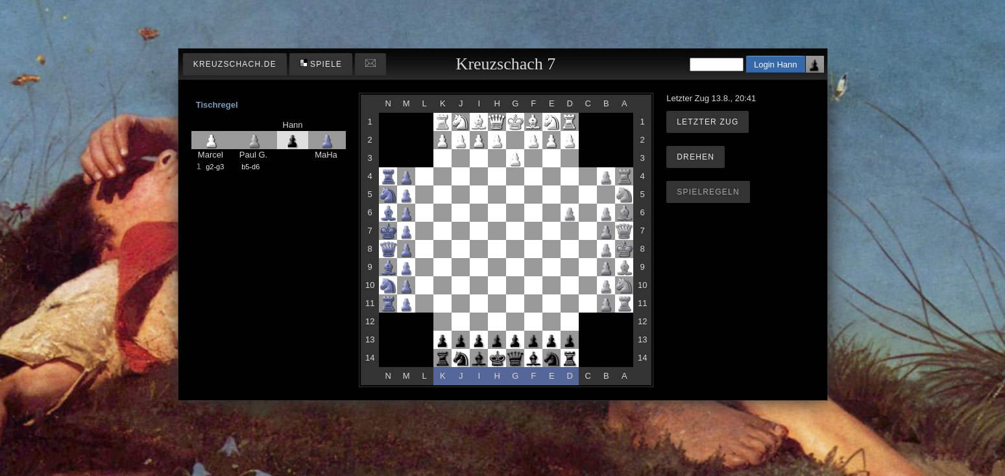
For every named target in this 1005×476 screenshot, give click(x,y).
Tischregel (217, 105)
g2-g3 (215, 167)
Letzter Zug (707, 121)
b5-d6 (250, 167)
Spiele (321, 64)
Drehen (695, 156)
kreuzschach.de (234, 64)
